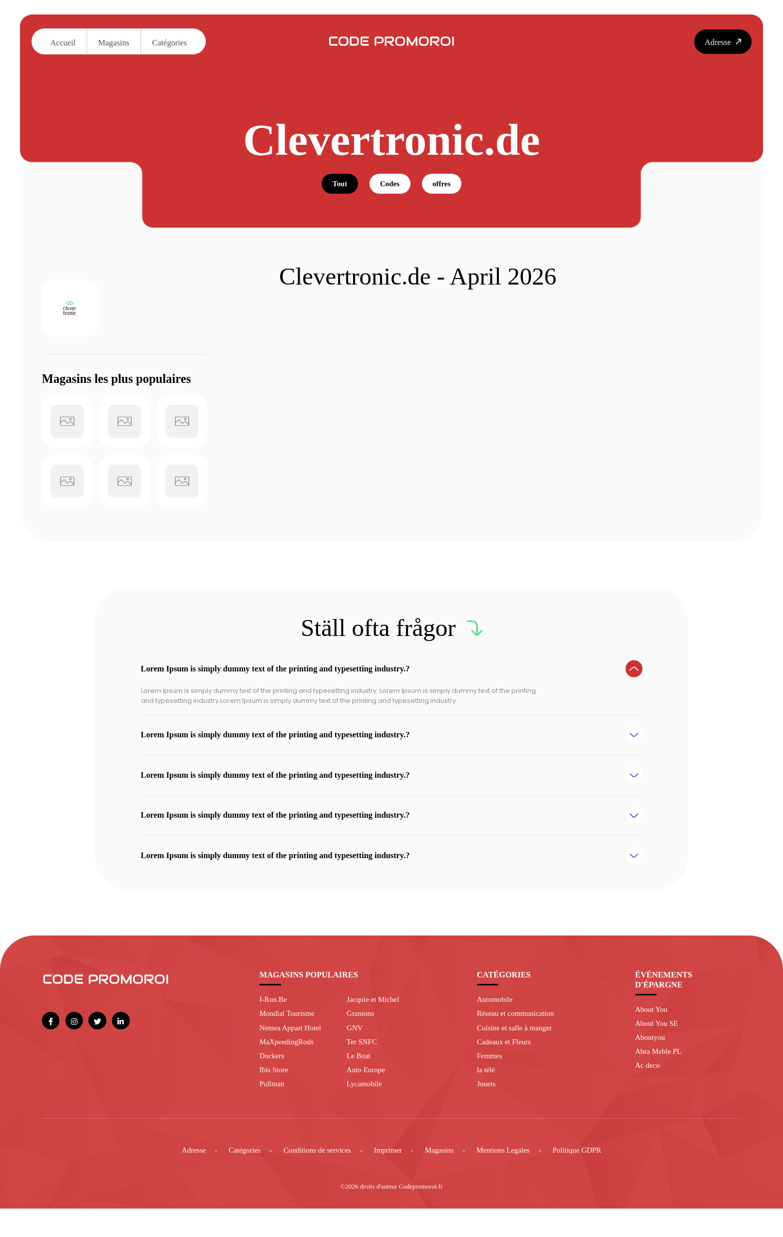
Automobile (496, 1020)
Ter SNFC (363, 1065)
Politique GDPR (588, 1177)
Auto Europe (368, 1095)
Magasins (114, 42)
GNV (356, 1050)
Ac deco (648, 1090)
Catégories (169, 42)
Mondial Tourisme (289, 1035)
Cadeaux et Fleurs (506, 1065)
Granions (362, 1035)
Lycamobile (366, 1110)
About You (653, 1029)
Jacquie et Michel (375, 1020)
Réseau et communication (519, 1035)
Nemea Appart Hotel (293, 1050)
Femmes (490, 1080)
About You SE (658, 1044)
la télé (486, 1095)
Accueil (62, 42)
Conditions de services (313, 1177)
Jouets (487, 1110)
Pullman (272, 1110)
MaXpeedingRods (289, 1065)
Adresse (181, 1177)
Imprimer (387, 1177)
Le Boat (360, 1080)
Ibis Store (275, 1095)
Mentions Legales (509, 1177)
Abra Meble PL (660, 1075)
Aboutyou (651, 1060)
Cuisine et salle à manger (518, 1050)
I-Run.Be (274, 1020)
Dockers (272, 1080)
